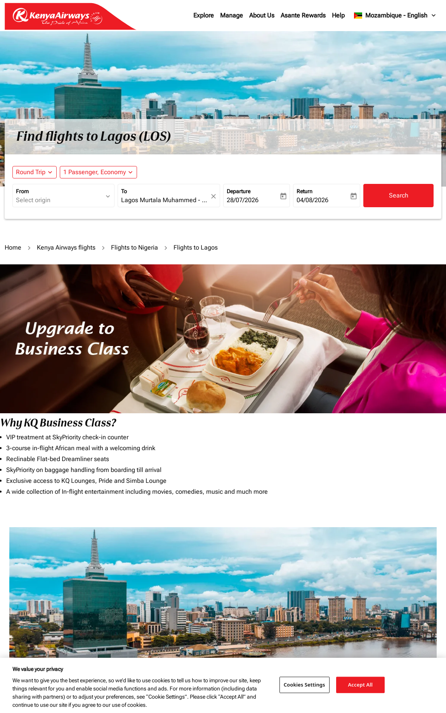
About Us (261, 15)
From (22, 191)
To (124, 191)
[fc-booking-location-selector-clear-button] (215, 196)
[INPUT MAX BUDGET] (284, 560)
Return (304, 191)
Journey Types (354, 544)
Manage (231, 15)
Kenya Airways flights (66, 247)
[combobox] (59, 200)
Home (13, 247)
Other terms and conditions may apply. (378, 615)
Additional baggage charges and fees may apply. (288, 615)
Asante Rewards (303, 15)
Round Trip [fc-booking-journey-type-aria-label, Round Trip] (30, 172)
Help (338, 15)
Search (398, 195)
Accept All (360, 684)
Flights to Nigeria (134, 247)
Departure (238, 191)
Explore (203, 15)
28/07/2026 (243, 200)
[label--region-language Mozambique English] (395, 16)
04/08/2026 (312, 200)
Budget (234, 544)
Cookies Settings (304, 684)
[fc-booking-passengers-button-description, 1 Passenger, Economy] (94, 172)
